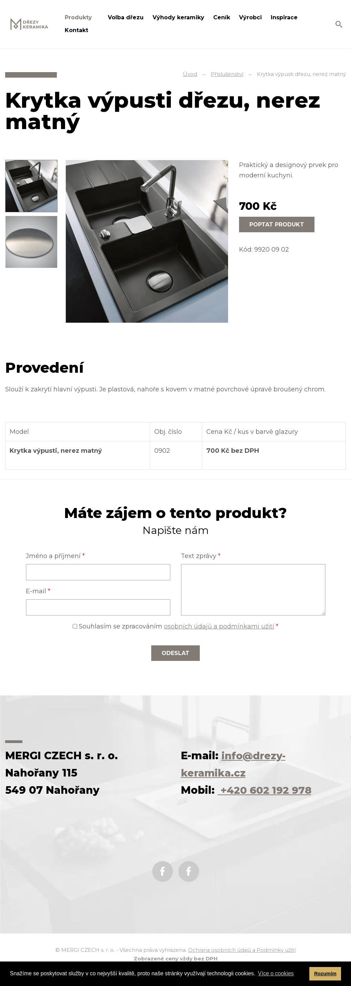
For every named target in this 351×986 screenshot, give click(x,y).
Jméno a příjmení (55, 556)
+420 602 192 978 (267, 790)
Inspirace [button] (285, 17)
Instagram (188, 871)
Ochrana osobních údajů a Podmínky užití (241, 950)
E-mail (38, 591)
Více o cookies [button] (276, 973)
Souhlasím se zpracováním (175, 626)
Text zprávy (200, 556)
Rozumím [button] (325, 973)
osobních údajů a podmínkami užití (219, 626)
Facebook (162, 871)
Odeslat (175, 653)
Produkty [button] (79, 17)
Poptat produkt (276, 224)
